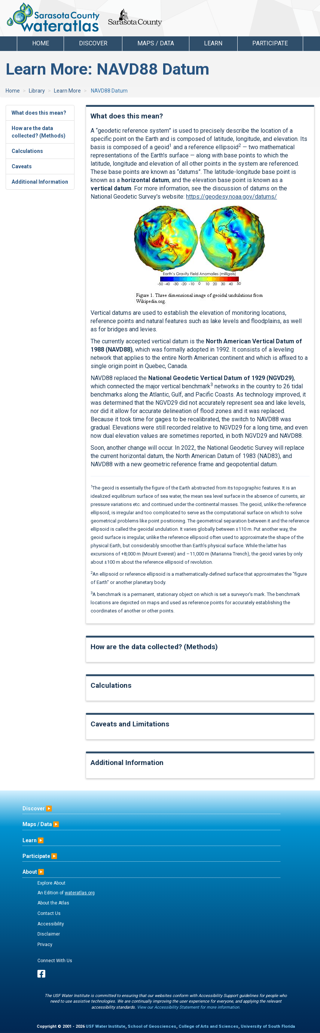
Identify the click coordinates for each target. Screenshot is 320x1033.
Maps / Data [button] (155, 43)
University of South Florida (268, 1026)
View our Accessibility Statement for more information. (188, 1007)
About (29, 872)
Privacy (44, 944)
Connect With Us (54, 960)
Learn (29, 840)
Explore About (51, 883)
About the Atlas (53, 903)
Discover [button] (93, 43)
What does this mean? (39, 113)
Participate (36, 856)
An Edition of (66, 892)
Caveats (22, 166)
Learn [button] (213, 43)
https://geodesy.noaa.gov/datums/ (231, 196)
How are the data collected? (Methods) (38, 132)
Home (40, 43)
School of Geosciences (152, 1026)
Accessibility (50, 924)
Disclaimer (48, 934)
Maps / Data (37, 824)
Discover (33, 808)
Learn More (67, 91)
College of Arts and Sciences (208, 1026)
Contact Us (49, 913)
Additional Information (40, 182)
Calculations (27, 151)
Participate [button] (270, 43)
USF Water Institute (105, 1026)
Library (37, 91)
